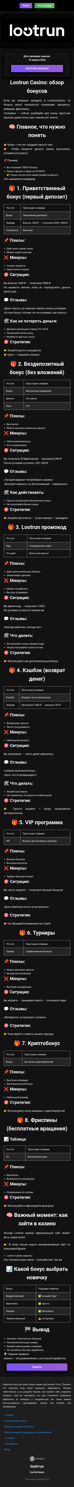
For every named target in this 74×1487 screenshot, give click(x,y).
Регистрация (44, 5)
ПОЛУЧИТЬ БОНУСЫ (36, 68)
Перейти (37, 1367)
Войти (26, 5)
